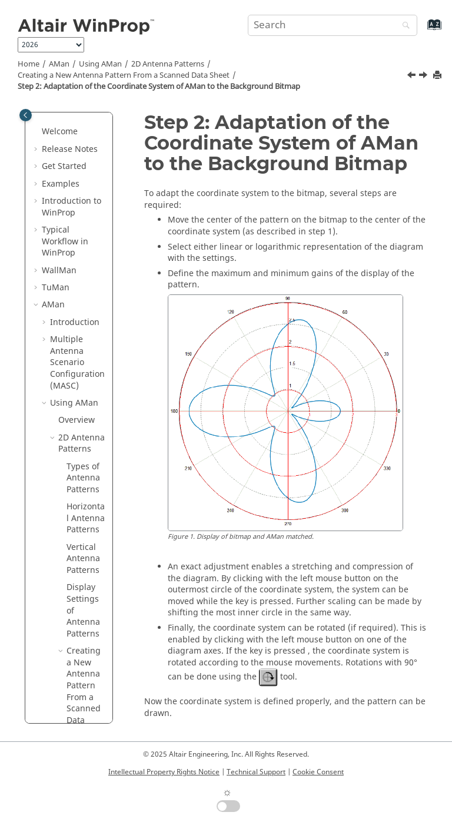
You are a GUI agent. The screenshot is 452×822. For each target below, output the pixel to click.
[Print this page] (438, 76)
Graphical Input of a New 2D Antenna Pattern (86, 450)
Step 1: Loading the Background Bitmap (89, 225)
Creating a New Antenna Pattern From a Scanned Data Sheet (124, 75)
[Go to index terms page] (421, 30)
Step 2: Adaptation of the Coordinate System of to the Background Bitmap (159, 86)
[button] (70, 197)
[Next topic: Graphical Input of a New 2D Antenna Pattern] (424, 76)
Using (100, 64)
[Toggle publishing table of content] (25, 115)
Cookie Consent (318, 772)
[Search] (403, 26)
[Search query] (332, 25)
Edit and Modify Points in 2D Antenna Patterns (84, 594)
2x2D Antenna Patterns (75, 715)
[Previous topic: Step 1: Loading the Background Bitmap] (412, 76)
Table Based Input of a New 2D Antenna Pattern (86, 519)
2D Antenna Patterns (167, 64)
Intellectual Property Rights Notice (164, 772)
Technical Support (256, 772)
